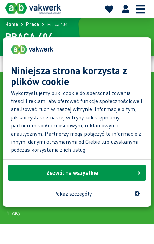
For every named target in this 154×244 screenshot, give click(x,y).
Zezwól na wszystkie (93, 172)
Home (11, 24)
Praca (32, 24)
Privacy (12, 212)
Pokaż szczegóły (96, 193)
